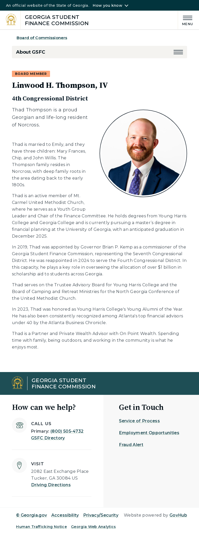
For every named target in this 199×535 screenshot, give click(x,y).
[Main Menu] (185, 20)
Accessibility (65, 515)
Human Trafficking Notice (41, 526)
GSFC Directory (48, 438)
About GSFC (30, 52)
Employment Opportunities (149, 432)
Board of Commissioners (42, 37)
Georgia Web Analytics (93, 526)
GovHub (178, 515)
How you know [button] (107, 5)
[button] (178, 52)
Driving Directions (51, 484)
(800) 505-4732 (67, 431)
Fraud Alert (131, 444)
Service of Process (139, 420)
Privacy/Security (100, 515)
